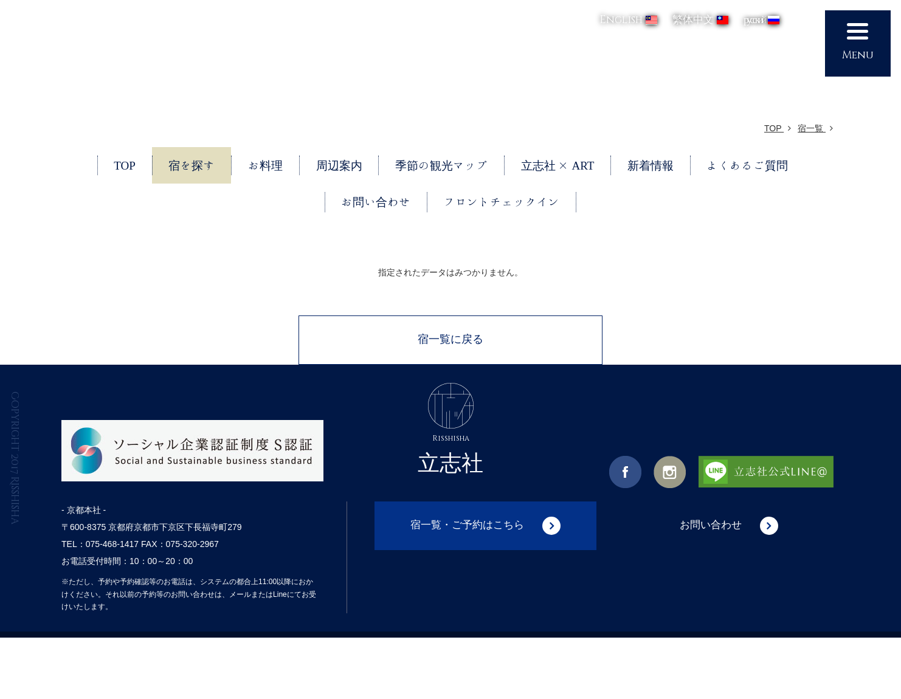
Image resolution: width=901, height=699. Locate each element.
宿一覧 (815, 128)
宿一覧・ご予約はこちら (467, 526)
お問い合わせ (711, 526)
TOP (777, 128)
